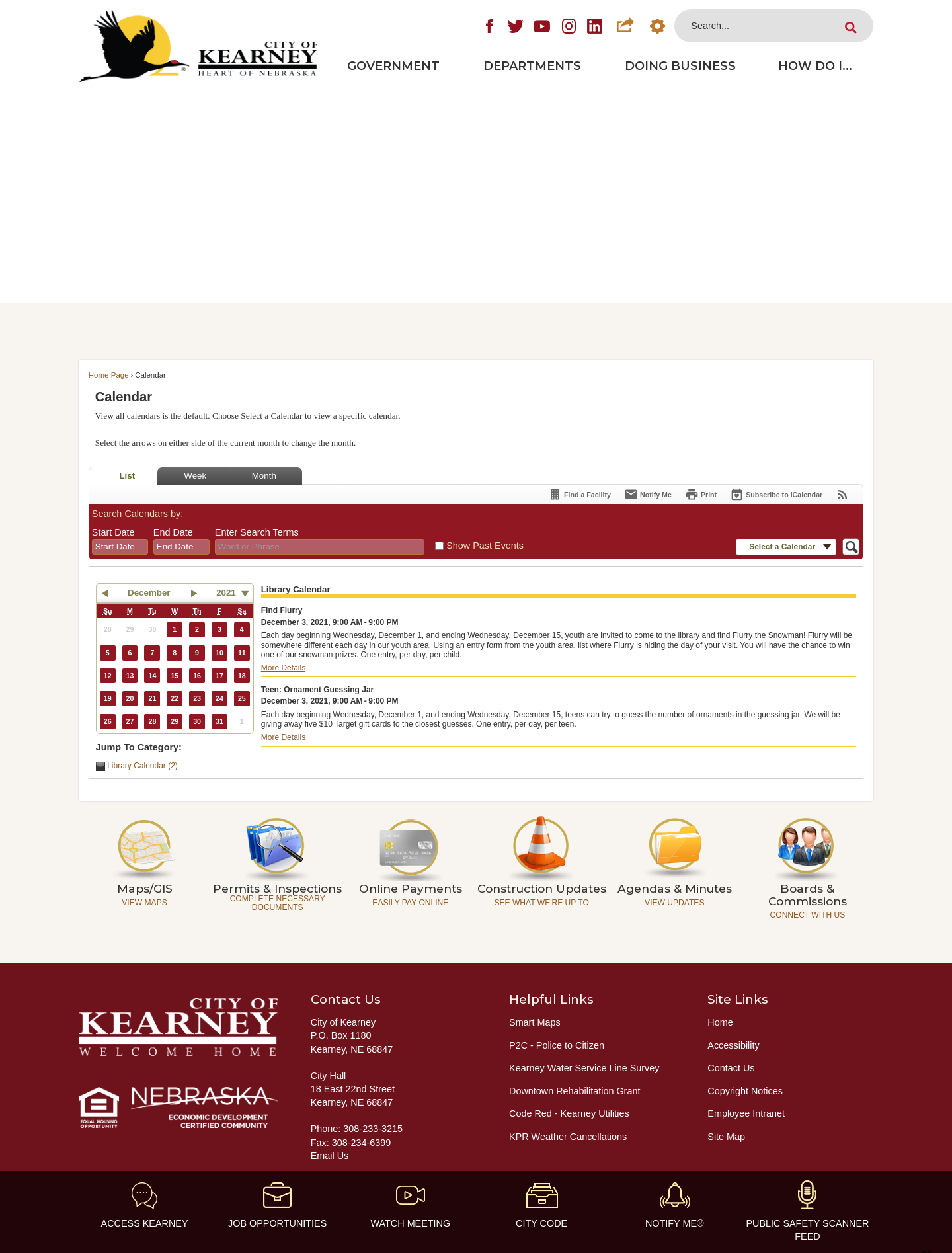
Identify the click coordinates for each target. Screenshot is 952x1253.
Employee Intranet (746, 1113)
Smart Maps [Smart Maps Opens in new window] (535, 1022)
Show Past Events (485, 545)
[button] (624, 26)
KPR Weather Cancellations (568, 1136)
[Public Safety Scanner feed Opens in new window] (807, 1211)
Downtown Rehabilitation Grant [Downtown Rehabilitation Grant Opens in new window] (574, 1091)
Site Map (726, 1136)
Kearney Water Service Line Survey (584, 1068)
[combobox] (120, 547)
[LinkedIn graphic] (595, 26)
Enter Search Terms (257, 532)
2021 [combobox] (226, 593)
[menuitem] (393, 66)
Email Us (330, 1156)
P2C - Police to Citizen (556, 1045)
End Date (173, 532)
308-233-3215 (373, 1128)
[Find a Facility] (579, 494)
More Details (283, 667)
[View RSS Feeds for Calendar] (843, 494)
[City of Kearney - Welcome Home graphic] (178, 1027)
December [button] (149, 593)
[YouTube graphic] (542, 26)
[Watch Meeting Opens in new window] (410, 1205)
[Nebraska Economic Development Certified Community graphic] (178, 1108)
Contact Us (730, 1068)
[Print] (701, 494)
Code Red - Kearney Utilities (569, 1113)
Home (720, 1022)
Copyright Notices (745, 1091)
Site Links (737, 999)
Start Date (113, 532)
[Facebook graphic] (489, 26)
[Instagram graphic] (568, 26)
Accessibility (733, 1045)
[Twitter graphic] (515, 26)
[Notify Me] (648, 494)
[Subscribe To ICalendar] (776, 494)
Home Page (109, 375)
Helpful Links (551, 999)
